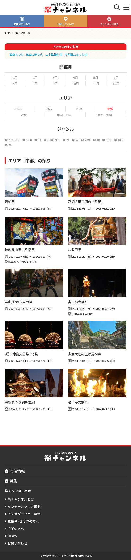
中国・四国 (64, 115)
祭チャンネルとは (21, 499)
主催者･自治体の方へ (23, 521)
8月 (35, 83)
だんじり (14, 140)
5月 (95, 77)
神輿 (88, 140)
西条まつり (16, 54)
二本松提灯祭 (53, 54)
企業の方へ (16, 528)
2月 (35, 77)
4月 (75, 77)
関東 (79, 109)
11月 (95, 83)
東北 (49, 109)
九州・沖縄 (105, 115)
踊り (121, 140)
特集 (13, 481)
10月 (75, 83)
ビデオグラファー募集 (24, 513)
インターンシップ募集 (24, 506)
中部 (110, 109)
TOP (7, 33)
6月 (116, 77)
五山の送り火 (34, 54)
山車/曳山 (54, 140)
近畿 (24, 115)
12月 (116, 83)
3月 (55, 77)
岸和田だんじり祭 (76, 54)
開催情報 (17, 471)
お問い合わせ (17, 543)
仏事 (29, 140)
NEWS (12, 535)
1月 (14, 77)
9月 (55, 83)
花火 (109, 140)
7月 (14, 83)
